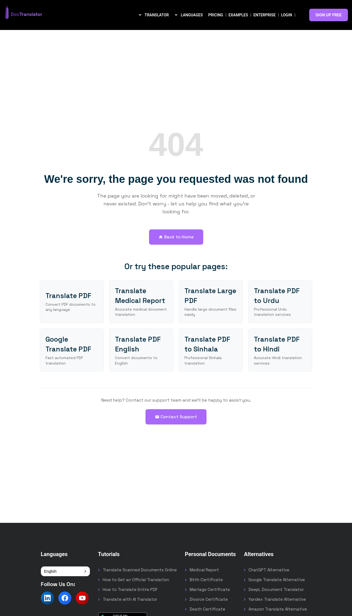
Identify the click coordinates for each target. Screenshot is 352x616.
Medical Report (204, 569)
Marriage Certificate (210, 589)
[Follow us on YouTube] (82, 598)
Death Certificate (207, 609)
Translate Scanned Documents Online (140, 569)
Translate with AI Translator (130, 599)
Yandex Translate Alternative (277, 599)
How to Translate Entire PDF (130, 589)
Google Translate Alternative (276, 579)
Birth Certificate (206, 579)
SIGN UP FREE (328, 15)
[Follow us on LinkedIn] (47, 598)
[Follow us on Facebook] (64, 598)
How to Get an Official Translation (136, 579)
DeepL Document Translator (276, 589)
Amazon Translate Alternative (277, 609)
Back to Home (176, 237)
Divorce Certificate (209, 599)
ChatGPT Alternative (268, 569)
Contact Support (176, 417)
